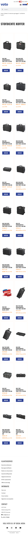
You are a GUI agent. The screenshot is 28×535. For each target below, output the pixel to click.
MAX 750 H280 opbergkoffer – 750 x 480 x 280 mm (21, 307)
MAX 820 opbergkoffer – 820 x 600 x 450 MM (7, 390)
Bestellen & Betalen (6, 465)
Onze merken (4, 496)
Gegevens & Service (6, 476)
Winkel (6, 13)
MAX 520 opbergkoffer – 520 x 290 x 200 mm (7, 183)
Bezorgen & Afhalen (6, 468)
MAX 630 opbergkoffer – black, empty (6, 308)
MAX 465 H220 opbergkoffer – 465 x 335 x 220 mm (21, 101)
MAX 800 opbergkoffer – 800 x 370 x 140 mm (20, 348)
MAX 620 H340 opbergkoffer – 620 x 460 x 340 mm (21, 266)
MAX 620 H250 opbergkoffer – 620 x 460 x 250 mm (7, 266)
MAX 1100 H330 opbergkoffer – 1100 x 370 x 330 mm (6, 432)
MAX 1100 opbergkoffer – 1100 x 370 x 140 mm (21, 390)
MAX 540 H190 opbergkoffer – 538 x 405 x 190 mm (20, 183)
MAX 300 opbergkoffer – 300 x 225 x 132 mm (7, 60)
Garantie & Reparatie (6, 473)
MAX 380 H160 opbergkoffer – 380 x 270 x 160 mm (20, 60)
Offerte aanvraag (5, 482)
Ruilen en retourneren (6, 471)
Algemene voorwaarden (7, 499)
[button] (20, 4)
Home (2, 13)
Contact (3, 493)
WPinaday (18, 531)
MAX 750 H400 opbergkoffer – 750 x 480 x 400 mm (7, 348)
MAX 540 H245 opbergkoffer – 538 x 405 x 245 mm (7, 225)
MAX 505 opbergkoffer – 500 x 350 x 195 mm (7, 142)
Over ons (3, 490)
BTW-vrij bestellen (6, 479)
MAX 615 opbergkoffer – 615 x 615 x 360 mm (20, 225)
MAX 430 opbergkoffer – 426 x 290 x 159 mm (7, 101)
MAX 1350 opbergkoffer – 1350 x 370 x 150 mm (20, 432)
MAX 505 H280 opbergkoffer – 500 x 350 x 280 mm (21, 142)
